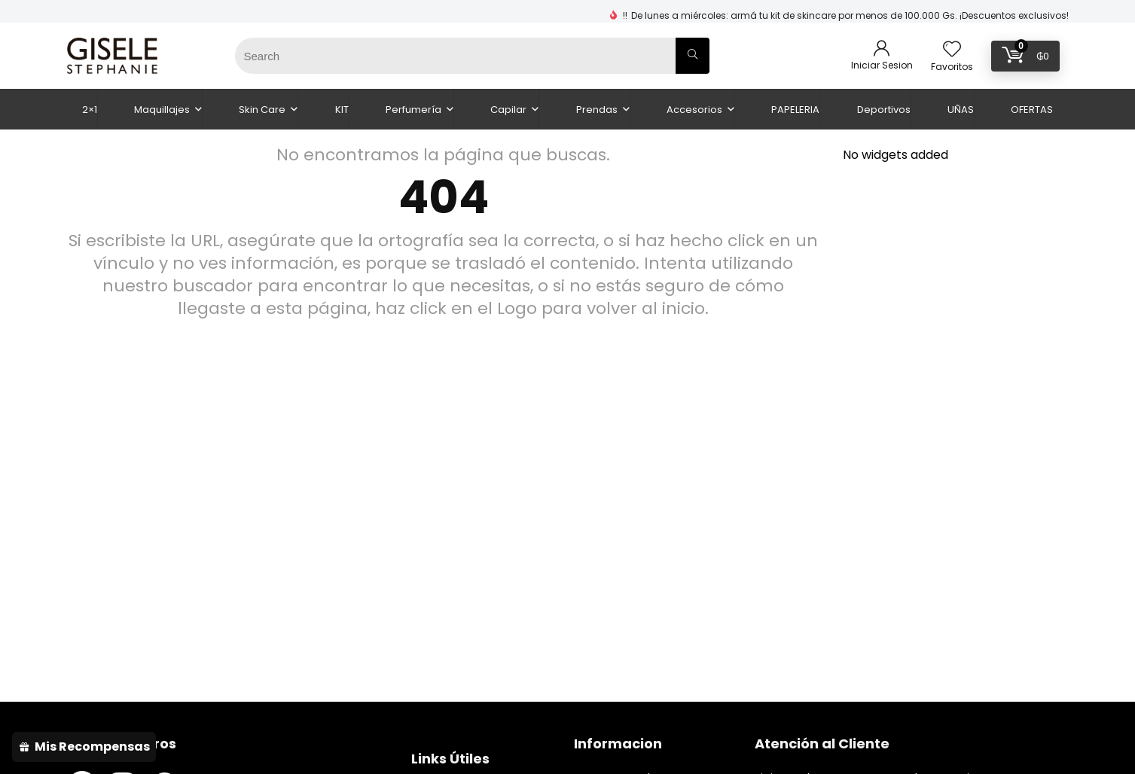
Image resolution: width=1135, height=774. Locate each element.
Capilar (508, 109)
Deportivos (884, 109)
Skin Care (262, 109)
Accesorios (694, 109)
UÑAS (960, 109)
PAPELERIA (795, 109)
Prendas (597, 109)
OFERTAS (1032, 109)
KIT (342, 109)
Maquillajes (162, 109)
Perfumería (413, 109)
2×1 (89, 109)
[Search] (692, 56)
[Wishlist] (952, 50)
